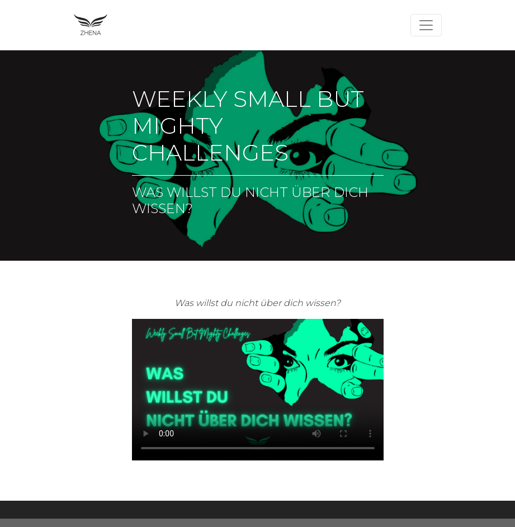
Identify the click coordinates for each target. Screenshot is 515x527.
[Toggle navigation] (426, 25)
